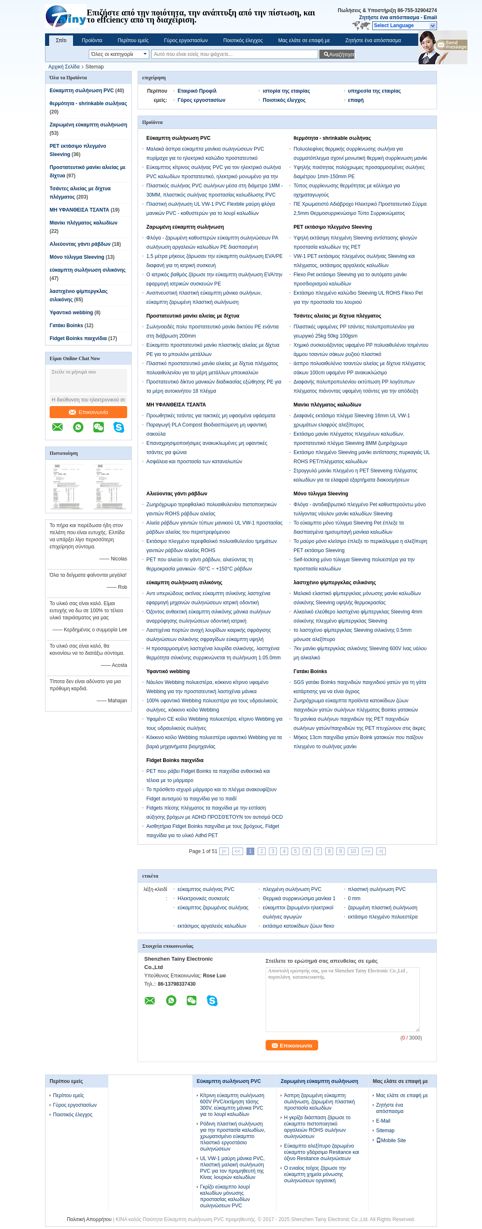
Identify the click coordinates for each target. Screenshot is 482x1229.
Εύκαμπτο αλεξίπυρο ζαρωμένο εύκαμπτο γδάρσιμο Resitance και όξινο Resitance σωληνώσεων (321, 1152)
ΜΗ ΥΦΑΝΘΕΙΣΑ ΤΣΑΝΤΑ (79, 210)
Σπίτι (61, 40)
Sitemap (385, 1130)
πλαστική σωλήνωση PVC (377, 889)
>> (367, 851)
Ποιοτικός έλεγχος (243, 40)
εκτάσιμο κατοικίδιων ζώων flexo (298, 926)
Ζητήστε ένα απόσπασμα (389, 17)
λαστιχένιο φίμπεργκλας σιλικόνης (335, 582)
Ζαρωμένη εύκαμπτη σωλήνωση (88, 125)
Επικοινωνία (88, 412)
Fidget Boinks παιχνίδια (78, 338)
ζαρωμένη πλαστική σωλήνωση (382, 908)
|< (224, 851)
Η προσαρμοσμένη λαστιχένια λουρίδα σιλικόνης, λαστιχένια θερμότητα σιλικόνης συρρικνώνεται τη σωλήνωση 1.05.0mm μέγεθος (213, 658)
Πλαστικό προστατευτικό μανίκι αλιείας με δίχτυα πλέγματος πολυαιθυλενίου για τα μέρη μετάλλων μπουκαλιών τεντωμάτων (212, 373)
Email (430, 17)
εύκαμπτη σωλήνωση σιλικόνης (88, 270)
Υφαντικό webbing (71, 312)
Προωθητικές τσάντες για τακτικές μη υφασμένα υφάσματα (210, 416)
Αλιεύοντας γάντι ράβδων (80, 244)
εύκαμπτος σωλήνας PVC (206, 889)
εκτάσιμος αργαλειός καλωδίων (212, 926)
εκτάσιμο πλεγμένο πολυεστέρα (383, 917)
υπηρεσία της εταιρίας (374, 91)
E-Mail (383, 1121)
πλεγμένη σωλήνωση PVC (292, 889)
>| (381, 851)
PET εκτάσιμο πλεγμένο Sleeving (333, 227)
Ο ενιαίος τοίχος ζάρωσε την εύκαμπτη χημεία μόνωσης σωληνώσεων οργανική (315, 1174)
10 (353, 851)
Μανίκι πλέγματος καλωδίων (84, 223)
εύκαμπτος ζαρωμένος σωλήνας (213, 908)
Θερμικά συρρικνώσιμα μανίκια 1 (299, 898)
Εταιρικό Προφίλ (197, 91)
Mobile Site (391, 1140)
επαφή (356, 100)
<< (238, 851)
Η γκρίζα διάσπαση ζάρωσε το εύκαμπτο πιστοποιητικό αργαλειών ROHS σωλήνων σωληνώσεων (317, 1127)
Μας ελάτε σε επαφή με (304, 40)
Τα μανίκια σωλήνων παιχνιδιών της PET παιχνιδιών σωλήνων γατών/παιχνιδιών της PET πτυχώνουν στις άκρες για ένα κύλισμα (359, 728)
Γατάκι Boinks (66, 325)
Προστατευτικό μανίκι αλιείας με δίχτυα (192, 316)
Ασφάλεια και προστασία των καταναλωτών (194, 461)
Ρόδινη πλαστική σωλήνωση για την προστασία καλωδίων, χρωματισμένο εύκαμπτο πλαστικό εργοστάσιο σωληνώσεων (233, 1136)
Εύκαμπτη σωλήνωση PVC (82, 90)
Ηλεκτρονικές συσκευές (203, 898)
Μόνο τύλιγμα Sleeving (77, 257)
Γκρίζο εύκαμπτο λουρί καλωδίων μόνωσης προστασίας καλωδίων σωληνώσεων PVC (225, 1196)
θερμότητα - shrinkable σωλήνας (88, 103)
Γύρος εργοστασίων (186, 40)
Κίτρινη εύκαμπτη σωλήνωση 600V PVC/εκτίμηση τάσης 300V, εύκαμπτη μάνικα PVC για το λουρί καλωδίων (232, 1105)
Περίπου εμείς (133, 40)
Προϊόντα (92, 40)
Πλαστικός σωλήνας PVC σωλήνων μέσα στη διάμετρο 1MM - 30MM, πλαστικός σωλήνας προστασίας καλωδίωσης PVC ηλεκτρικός (214, 195)
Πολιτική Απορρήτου (89, 1219)
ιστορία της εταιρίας (286, 91)
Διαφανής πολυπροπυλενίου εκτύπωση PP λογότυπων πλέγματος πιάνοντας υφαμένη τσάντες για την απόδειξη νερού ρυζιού (356, 391)
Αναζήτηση (341, 54)
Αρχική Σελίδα (64, 67)
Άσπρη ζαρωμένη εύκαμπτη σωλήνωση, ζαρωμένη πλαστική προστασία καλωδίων (319, 1102)
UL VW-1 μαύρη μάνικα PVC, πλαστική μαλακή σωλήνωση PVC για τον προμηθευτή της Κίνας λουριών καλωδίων (232, 1168)
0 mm (354, 898)
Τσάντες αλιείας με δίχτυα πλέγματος (337, 316)
